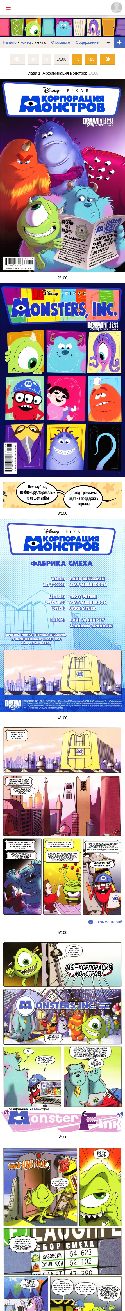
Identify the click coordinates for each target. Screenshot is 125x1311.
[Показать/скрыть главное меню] (8, 7)
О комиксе (60, 42)
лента (40, 42)
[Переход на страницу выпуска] (62, 175)
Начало (10, 42)
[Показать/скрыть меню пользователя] (116, 7)
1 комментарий (108, 922)
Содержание (87, 42)
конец (26, 42)
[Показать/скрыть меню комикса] (108, 42)
